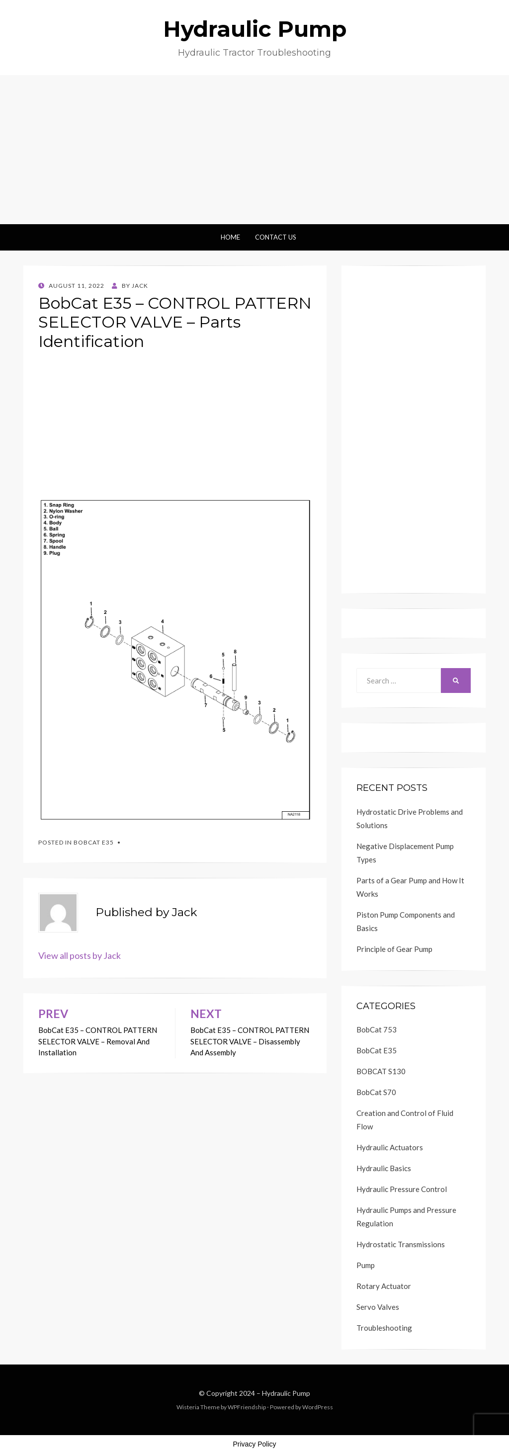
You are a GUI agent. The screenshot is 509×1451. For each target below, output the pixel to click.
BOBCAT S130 (381, 1071)
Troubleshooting (384, 1327)
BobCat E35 (94, 842)
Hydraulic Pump (254, 28)
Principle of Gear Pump (394, 948)
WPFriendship (247, 1407)
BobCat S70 (376, 1092)
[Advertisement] (254, 149)
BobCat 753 (376, 1029)
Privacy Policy (254, 1444)
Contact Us (275, 237)
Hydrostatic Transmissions (400, 1244)
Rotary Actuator (383, 1285)
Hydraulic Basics (383, 1168)
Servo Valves (377, 1306)
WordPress (317, 1407)
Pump (365, 1265)
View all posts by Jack (79, 955)
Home (230, 237)
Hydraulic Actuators (389, 1147)
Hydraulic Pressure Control (401, 1189)
